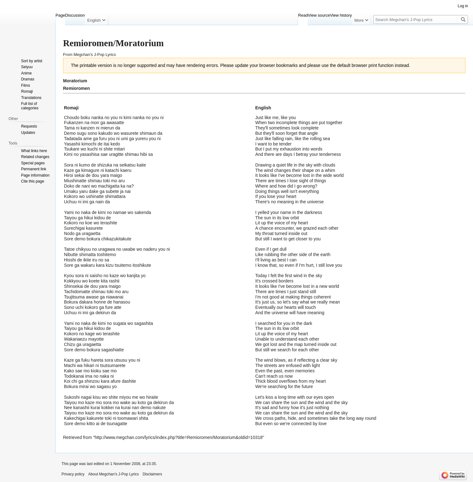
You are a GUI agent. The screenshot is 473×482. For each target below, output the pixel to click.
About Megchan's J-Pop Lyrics (113, 474)
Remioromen (76, 88)
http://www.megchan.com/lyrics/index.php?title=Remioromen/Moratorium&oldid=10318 (179, 437)
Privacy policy (72, 474)
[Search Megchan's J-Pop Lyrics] (420, 19)
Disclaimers (152, 474)
